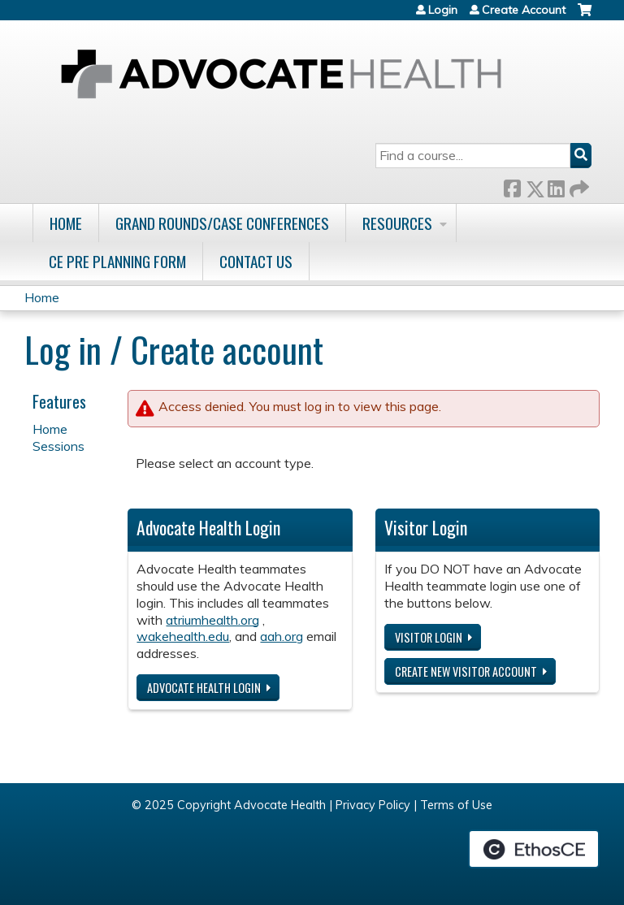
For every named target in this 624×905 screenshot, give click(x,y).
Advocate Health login (204, 687)
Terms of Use (456, 805)
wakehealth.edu (182, 636)
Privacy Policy (373, 805)
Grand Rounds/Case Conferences (222, 223)
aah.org (281, 636)
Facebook (512, 185)
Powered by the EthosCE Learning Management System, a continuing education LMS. (534, 848)
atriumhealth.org (212, 620)
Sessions (58, 446)
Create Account (524, 9)
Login (442, 9)
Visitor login (428, 637)
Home (66, 223)
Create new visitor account (466, 671)
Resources (397, 223)
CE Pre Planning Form (117, 261)
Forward (578, 185)
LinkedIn (556, 185)
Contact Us (255, 261)
